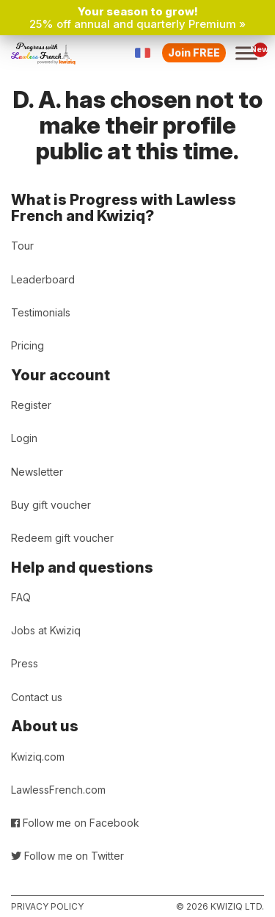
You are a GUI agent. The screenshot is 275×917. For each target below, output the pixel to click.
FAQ (21, 597)
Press (24, 663)
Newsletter (37, 471)
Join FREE (194, 52)
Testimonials (40, 312)
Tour (22, 245)
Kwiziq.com (38, 756)
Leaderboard (43, 279)
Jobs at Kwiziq (46, 630)
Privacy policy (47, 906)
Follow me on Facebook (75, 822)
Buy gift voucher (51, 505)
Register (31, 405)
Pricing (27, 345)
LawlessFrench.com (58, 789)
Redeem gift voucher (62, 538)
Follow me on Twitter (67, 855)
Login (24, 438)
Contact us (36, 697)
